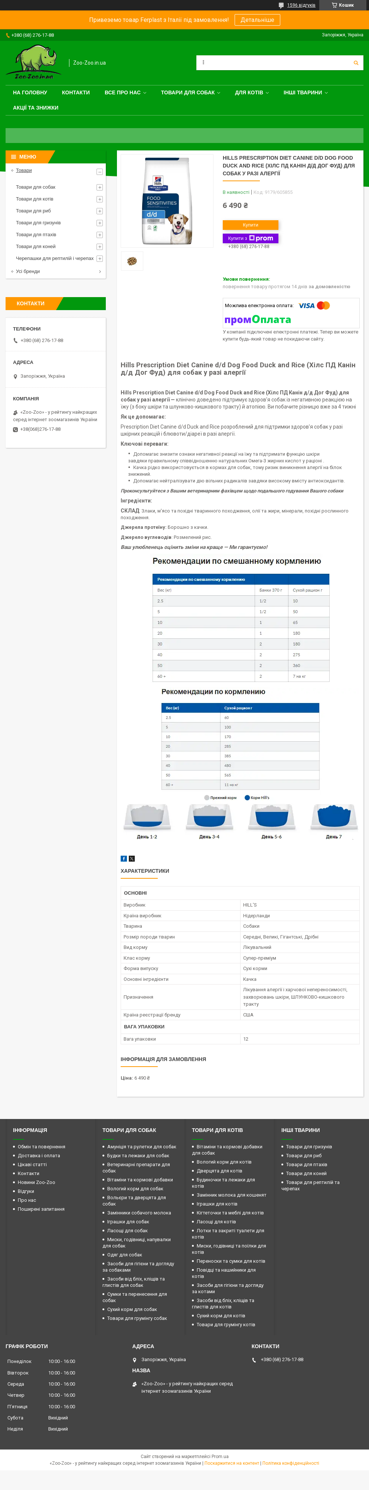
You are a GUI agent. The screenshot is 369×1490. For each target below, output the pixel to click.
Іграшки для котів (217, 1204)
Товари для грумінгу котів (226, 1324)
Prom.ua (220, 1456)
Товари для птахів (36, 234)
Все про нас (123, 92)
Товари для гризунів (38, 222)
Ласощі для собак (127, 1230)
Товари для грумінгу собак (137, 1318)
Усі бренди (28, 271)
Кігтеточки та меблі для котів (230, 1213)
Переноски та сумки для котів (231, 1261)
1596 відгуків (301, 5)
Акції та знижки (35, 108)
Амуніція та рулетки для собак (141, 1146)
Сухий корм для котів (221, 1315)
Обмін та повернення (41, 1146)
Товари (24, 170)
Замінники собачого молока (139, 1213)
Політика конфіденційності (290, 1463)
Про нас (27, 1200)
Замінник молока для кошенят (232, 1195)
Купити (250, 225)
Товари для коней (36, 246)
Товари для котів (34, 199)
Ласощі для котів (216, 1221)
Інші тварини (303, 92)
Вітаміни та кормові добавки (140, 1179)
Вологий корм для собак (135, 1188)
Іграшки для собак (128, 1221)
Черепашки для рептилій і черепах (55, 258)
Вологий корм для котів (224, 1162)
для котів (249, 92)
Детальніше (257, 19)
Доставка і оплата (39, 1155)
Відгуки (26, 1191)
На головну (30, 92)
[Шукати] (356, 62)
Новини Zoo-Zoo (36, 1182)
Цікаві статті (32, 1164)
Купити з (250, 238)
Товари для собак (188, 92)
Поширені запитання (41, 1209)
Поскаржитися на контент (232, 1463)
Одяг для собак (124, 1255)
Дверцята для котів (219, 1171)
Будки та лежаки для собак (138, 1155)
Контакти (76, 92)
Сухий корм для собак (132, 1309)
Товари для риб (33, 211)
